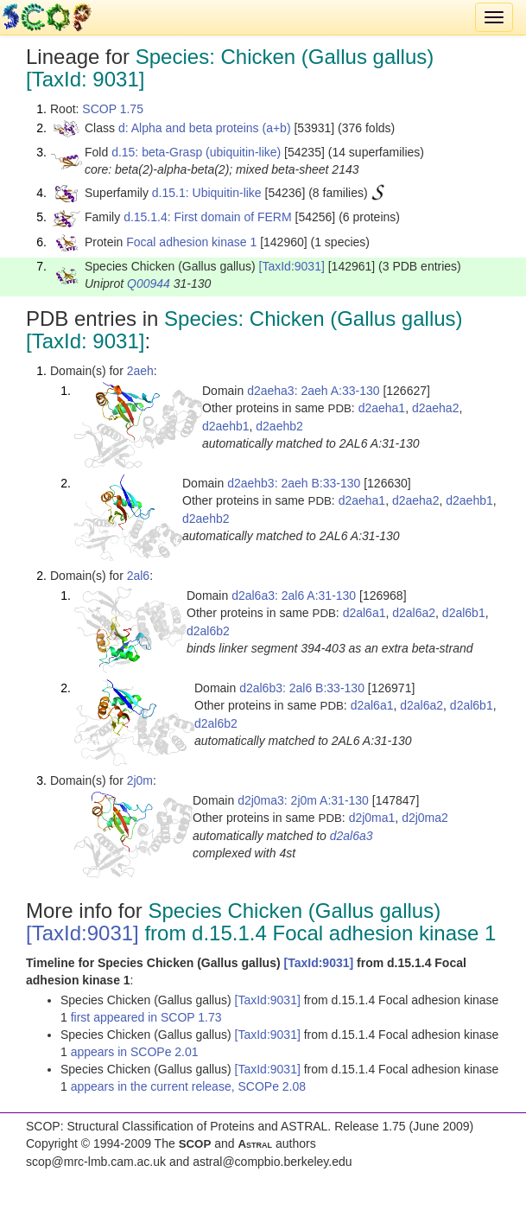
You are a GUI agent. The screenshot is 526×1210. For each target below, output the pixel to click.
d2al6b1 (463, 613)
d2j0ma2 (425, 818)
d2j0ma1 (372, 818)
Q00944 (148, 283)
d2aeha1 (382, 408)
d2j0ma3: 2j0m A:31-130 (303, 800)
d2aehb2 (279, 426)
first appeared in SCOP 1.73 (146, 1017)
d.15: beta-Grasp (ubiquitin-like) (196, 152)
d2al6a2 (413, 613)
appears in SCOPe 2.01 (135, 1052)
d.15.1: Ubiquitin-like (207, 193)
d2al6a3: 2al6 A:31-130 (293, 595)
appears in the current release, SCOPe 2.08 (188, 1086)
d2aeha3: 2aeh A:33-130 (313, 391)
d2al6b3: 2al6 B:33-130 (301, 688)
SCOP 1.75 (112, 109)
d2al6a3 (351, 836)
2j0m (140, 780)
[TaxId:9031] (292, 266)
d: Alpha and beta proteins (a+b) (204, 128)
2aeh (140, 371)
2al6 (138, 576)
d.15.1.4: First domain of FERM (208, 217)
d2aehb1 (226, 426)
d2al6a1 (364, 613)
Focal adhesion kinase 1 (191, 242)
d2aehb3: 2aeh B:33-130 (293, 483)
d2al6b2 (208, 631)
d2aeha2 (435, 408)
